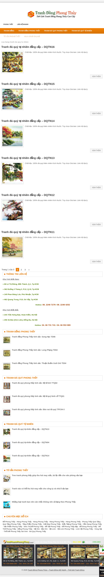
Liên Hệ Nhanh (22, 24)
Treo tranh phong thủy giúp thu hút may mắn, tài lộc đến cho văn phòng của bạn (47, 475)
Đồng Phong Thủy (25, 529)
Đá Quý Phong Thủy (37, 531)
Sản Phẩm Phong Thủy (13, 527)
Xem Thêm (96, 76)
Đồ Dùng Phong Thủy (88, 527)
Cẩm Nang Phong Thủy (92, 524)
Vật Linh (52, 529)
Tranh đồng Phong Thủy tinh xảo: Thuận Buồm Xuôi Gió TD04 (39, 363)
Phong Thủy (8, 24)
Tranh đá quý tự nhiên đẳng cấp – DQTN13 (28, 157)
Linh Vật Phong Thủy (84, 529)
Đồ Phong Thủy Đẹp (70, 527)
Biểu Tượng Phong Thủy (71, 524)
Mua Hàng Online (32, 36)
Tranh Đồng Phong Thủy (29, 31)
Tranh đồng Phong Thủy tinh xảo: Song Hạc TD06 (33, 337)
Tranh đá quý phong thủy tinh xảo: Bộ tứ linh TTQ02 (34, 383)
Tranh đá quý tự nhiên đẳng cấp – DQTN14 (28, 120)
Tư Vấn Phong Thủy (12, 36)
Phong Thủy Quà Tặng (91, 522)
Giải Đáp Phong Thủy (52, 524)
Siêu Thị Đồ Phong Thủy (33, 527)
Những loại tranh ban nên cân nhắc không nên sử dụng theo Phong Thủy (44, 502)
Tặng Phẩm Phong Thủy (32, 524)
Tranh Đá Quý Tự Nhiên (82, 31)
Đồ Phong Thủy (9, 522)
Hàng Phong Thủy (24, 522)
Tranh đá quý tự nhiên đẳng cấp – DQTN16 (28, 46)
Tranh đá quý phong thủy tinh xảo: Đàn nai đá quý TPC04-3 (38, 409)
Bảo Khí (44, 529)
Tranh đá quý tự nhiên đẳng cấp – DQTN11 (28, 232)
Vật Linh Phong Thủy (65, 529)
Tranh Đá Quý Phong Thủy (56, 31)
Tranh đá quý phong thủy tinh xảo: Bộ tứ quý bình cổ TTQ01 (38, 396)
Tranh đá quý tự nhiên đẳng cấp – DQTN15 (28, 83)
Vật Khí (37, 529)
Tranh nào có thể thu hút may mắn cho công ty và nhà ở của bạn (40, 489)
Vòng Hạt (98, 529)
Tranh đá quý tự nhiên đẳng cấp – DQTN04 (30, 442)
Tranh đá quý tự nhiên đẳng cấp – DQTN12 (28, 195)
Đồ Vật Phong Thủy (52, 527)
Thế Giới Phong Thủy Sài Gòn (16, 531)
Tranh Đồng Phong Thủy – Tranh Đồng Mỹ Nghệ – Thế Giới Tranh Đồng (56, 570)
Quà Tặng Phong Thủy (12, 524)
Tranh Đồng (9, 31)
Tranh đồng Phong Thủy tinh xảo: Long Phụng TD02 (35, 350)
